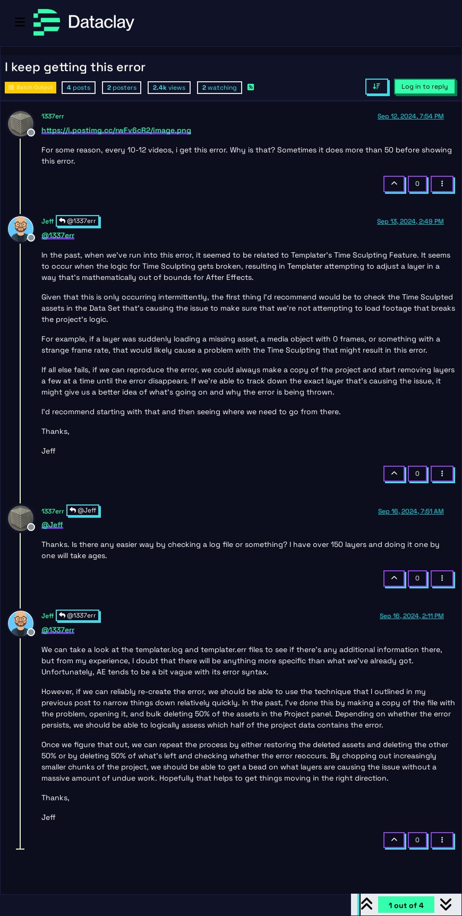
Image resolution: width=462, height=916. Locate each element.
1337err (52, 116)
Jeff (47, 221)
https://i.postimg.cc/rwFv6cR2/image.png (116, 130)
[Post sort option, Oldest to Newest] (376, 87)
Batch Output (30, 87)
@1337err (77, 221)
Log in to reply (424, 86)
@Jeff (83, 510)
